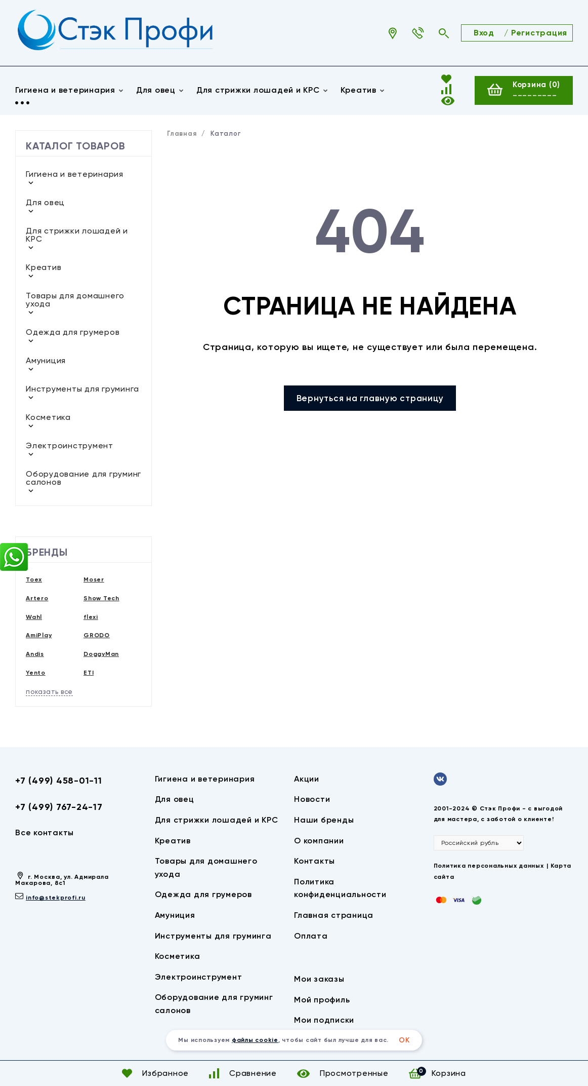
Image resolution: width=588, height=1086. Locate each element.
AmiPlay (39, 635)
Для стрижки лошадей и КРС (262, 90)
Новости (312, 799)
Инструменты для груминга (82, 389)
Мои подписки (324, 1020)
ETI (88, 672)
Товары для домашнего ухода (75, 299)
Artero (37, 598)
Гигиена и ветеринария (69, 90)
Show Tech (101, 598)
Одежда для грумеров (72, 332)
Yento (36, 672)
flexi (90, 616)
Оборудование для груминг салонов (83, 478)
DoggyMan (101, 653)
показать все (49, 691)
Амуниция (46, 360)
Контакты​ (314, 861)
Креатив (43, 267)
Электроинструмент (69, 445)
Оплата (311, 936)
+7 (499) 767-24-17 (59, 806)
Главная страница (333, 915)
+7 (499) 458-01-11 (58, 780)
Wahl (34, 616)
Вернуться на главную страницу (370, 398)
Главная (181, 133)
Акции (306, 779)
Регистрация (539, 32)
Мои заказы (319, 979)
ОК (404, 1040)
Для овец (160, 90)
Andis (35, 653)
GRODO (96, 635)
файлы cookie (255, 1039)
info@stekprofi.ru (56, 897)
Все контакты (44, 832)
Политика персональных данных (489, 865)
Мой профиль (322, 999)
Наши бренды (324, 820)
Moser (93, 579)
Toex (34, 579)
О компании (319, 840)
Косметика (48, 417)
